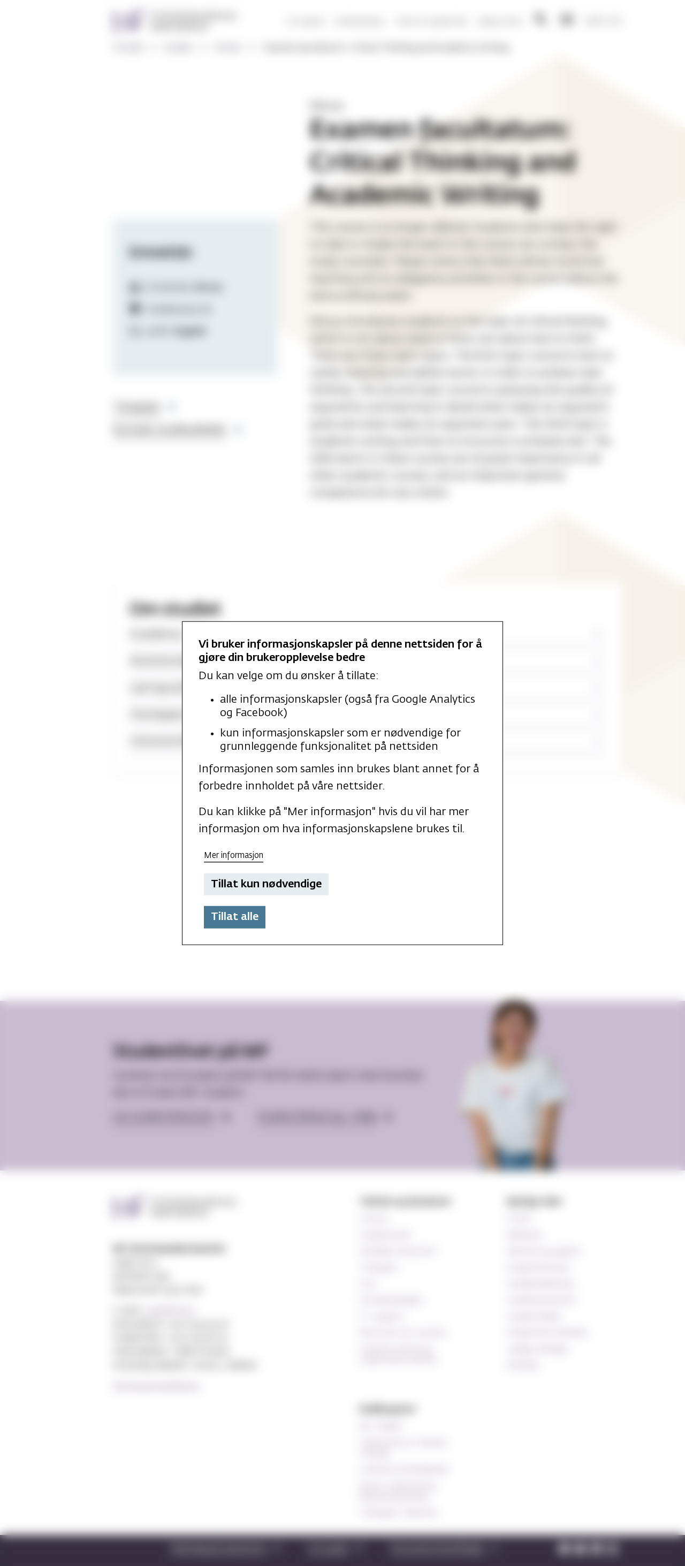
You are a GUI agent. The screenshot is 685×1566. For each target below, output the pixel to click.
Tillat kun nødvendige (266, 884)
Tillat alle (234, 916)
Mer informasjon (233, 856)
